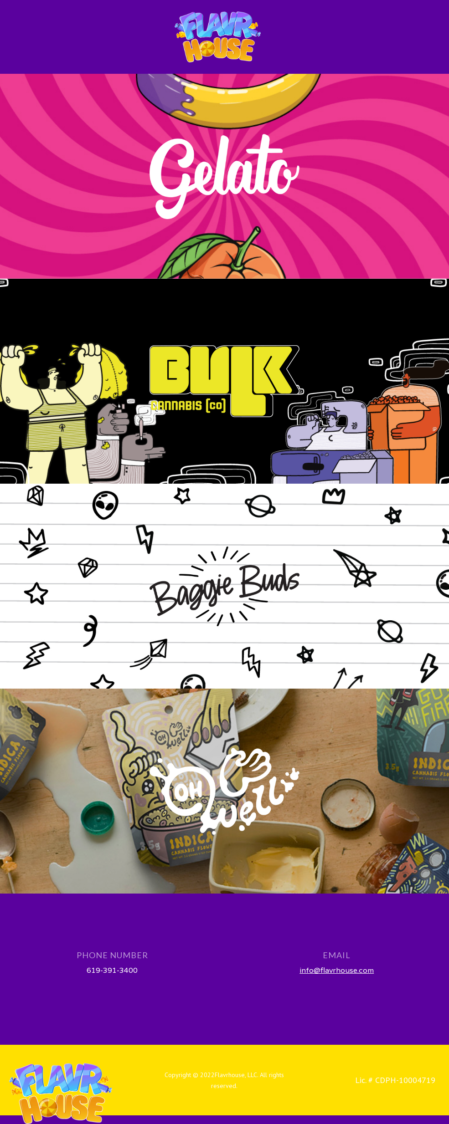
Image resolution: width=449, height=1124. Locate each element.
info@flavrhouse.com (336, 970)
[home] (218, 36)
